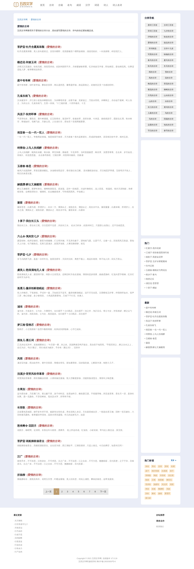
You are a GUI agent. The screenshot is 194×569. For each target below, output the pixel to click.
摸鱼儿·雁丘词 (34, 340)
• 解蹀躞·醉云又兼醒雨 (155, 347)
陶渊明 (161, 489)
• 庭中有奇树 (150, 307)
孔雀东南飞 (33, 95)
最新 (147, 303)
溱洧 (29, 306)
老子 (172, 471)
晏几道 (148, 498)
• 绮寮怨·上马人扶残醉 (155, 334)
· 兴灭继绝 (18, 521)
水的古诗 (168, 101)
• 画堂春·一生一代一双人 (156, 329)
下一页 (103, 491)
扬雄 (160, 493)
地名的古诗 (168, 125)
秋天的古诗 (152, 66)
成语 (78, 5)
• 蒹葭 (147, 343)
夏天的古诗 (168, 60)
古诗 (51, 5)
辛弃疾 (162, 475)
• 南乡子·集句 (151, 274)
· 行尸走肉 (18, 552)
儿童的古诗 (152, 113)
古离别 (30, 389)
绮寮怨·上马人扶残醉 (38, 147)
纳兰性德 (155, 471)
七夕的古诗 (168, 31)
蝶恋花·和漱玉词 (36, 62)
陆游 (147, 480)
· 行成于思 (18, 535)
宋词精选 (152, 48)
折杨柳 (30, 474)
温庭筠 (156, 484)
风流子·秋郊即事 (36, 114)
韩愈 (155, 475)
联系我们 (160, 526)
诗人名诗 (117, 5)
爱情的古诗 (36, 19)
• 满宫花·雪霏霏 (152, 283)
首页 (42, 5)
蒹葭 (29, 202)
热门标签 (161, 460)
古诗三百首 (168, 25)
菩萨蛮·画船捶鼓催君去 (40, 441)
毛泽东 (148, 484)
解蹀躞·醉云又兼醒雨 (38, 184)
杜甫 (173, 466)
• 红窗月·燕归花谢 (153, 248)
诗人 (106, 5)
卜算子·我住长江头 (37, 221)
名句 (69, 5)
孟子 (147, 471)
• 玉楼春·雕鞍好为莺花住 (156, 270)
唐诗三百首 (152, 25)
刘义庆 (164, 484)
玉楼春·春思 (33, 166)
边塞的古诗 (152, 125)
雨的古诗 (152, 72)
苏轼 (166, 466)
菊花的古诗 (152, 89)
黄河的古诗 (168, 107)
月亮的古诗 (152, 95)
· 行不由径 (18, 531)
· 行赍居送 (18, 541)
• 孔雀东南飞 (150, 325)
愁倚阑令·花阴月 (36, 425)
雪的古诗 (168, 72)
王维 (153, 480)
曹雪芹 (167, 493)
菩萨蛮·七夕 (33, 254)
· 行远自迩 (18, 545)
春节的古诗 (168, 130)
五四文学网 (22, 19)
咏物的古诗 (168, 54)
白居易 (164, 471)
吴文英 (171, 475)
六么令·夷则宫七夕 (37, 236)
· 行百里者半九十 (21, 524)
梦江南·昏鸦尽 (34, 324)
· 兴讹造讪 (18, 528)
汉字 (87, 5)
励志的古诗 (168, 43)
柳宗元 (169, 480)
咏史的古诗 (168, 37)
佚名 (147, 466)
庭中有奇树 (33, 80)
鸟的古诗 (168, 113)
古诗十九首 (168, 48)
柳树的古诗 (168, 89)
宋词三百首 (152, 31)
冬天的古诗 (168, 66)
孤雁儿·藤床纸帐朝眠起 (40, 288)
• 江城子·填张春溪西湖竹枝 (157, 252)
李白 (153, 466)
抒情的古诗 (152, 37)
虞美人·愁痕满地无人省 (40, 270)
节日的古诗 (152, 130)
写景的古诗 (152, 54)
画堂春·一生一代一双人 (40, 132)
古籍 (60, 5)
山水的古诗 (168, 95)
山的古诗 (152, 101)
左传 (160, 466)
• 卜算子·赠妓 (151, 288)
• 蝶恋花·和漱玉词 (153, 312)
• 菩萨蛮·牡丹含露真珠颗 (156, 316)
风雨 (29, 358)
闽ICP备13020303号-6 (106, 561)
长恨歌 (30, 407)
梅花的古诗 (152, 84)
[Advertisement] (161, 188)
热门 (147, 243)
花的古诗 (168, 78)
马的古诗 (152, 119)
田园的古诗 (168, 119)
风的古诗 (152, 78)
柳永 (153, 493)
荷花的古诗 (168, 84)
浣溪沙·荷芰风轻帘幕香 (40, 373)
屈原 (172, 484)
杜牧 (153, 489)
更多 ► (174, 460)
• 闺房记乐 (149, 279)
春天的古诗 (152, 60)
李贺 (147, 489)
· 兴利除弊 (18, 538)
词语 (97, 5)
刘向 (147, 493)
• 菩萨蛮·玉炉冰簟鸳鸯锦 (156, 261)
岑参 (168, 489)
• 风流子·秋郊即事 (153, 321)
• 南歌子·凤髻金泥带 (154, 257)
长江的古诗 (152, 107)
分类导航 (149, 18)
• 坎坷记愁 (149, 266)
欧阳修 (161, 480)
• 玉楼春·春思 (151, 338)
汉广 (29, 456)
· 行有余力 (18, 548)
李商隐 (148, 475)
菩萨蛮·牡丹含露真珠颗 (40, 46)
